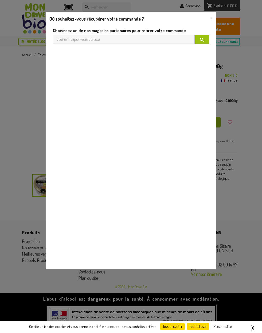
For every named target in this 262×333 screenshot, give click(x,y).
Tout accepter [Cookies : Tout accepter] (172, 326)
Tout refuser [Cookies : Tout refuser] (198, 326)
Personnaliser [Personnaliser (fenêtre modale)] (223, 326)
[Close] (211, 17)
